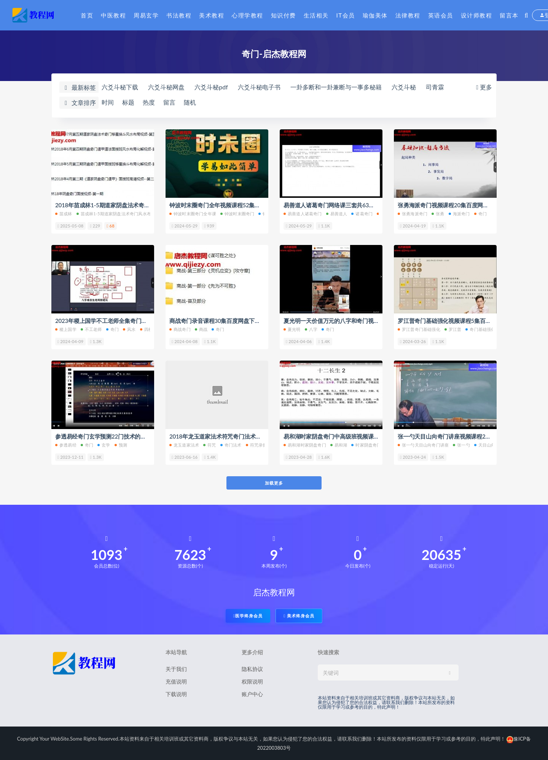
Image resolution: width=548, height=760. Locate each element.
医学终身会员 (248, 615)
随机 (190, 102)
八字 (311, 329)
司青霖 (435, 87)
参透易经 (65, 444)
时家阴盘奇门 (366, 444)
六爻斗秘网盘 (166, 87)
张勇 (438, 213)
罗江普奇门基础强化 (419, 329)
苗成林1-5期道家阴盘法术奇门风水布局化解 (120, 213)
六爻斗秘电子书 (259, 87)
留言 (169, 102)
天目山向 (484, 444)
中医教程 (113, 15)
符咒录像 (256, 444)
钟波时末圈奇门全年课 (192, 213)
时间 (108, 102)
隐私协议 (252, 669)
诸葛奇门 (362, 213)
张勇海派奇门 (412, 213)
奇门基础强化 (480, 329)
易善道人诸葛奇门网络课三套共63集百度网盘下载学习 (351, 205)
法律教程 (408, 15)
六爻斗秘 (404, 87)
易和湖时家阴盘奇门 (305, 444)
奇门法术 (231, 444)
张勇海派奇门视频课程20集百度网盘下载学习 (454, 205)
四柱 (146, 329)
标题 (128, 102)
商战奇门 (180, 329)
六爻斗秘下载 (120, 87)
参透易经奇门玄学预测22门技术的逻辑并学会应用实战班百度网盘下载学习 (148, 436)
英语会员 (440, 15)
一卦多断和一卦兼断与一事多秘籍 (336, 87)
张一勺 (461, 444)
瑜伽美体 (375, 15)
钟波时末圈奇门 (237, 213)
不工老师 (91, 329)
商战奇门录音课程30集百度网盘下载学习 (220, 320)
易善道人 (336, 213)
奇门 (480, 213)
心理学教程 (247, 15)
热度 (149, 102)
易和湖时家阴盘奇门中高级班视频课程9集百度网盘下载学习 (358, 436)
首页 (87, 15)
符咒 (209, 444)
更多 (483, 87)
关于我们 (176, 669)
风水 (129, 329)
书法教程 (178, 15)
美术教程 (211, 15)
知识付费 (283, 15)
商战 (201, 329)
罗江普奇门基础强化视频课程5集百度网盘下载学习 (461, 320)
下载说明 (176, 694)
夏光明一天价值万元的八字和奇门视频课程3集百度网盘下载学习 (364, 320)
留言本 (509, 15)
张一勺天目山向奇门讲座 (423, 444)
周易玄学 (146, 15)
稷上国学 (65, 329)
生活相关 (316, 15)
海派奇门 (459, 213)
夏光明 (292, 329)
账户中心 (252, 694)
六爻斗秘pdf (211, 87)
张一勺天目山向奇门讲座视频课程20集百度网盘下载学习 (468, 436)
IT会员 (345, 15)
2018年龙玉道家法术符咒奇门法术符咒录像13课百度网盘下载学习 (252, 436)
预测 (121, 444)
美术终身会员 (299, 615)
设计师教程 (476, 15)
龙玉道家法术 (184, 444)
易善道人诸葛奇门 (303, 213)
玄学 (103, 444)
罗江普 (453, 329)
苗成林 (63, 213)
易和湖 (338, 444)
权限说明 (252, 681)
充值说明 (176, 681)
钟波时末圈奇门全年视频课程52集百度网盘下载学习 (234, 205)
